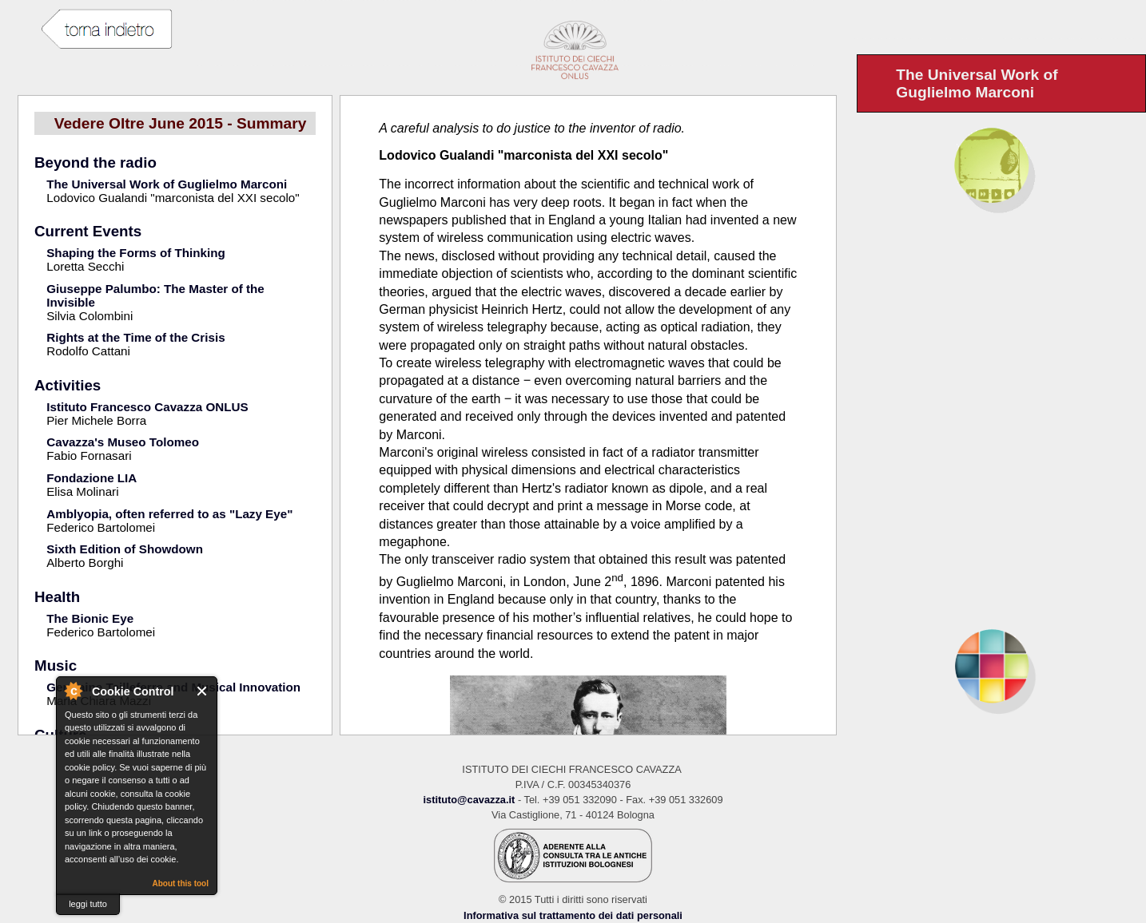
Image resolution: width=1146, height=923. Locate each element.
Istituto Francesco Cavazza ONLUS (147, 407)
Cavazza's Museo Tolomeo (122, 442)
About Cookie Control (73, 690)
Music (55, 665)
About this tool (180, 883)
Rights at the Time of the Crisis (135, 337)
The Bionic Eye (89, 618)
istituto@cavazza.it (469, 800)
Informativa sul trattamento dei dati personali (573, 915)
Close (202, 691)
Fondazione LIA (91, 478)
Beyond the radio (95, 162)
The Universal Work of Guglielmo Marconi (166, 184)
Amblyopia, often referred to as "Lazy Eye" (169, 514)
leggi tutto (88, 904)
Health (57, 596)
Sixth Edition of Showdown (124, 549)
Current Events (87, 231)
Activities (67, 385)
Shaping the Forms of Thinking (135, 252)
